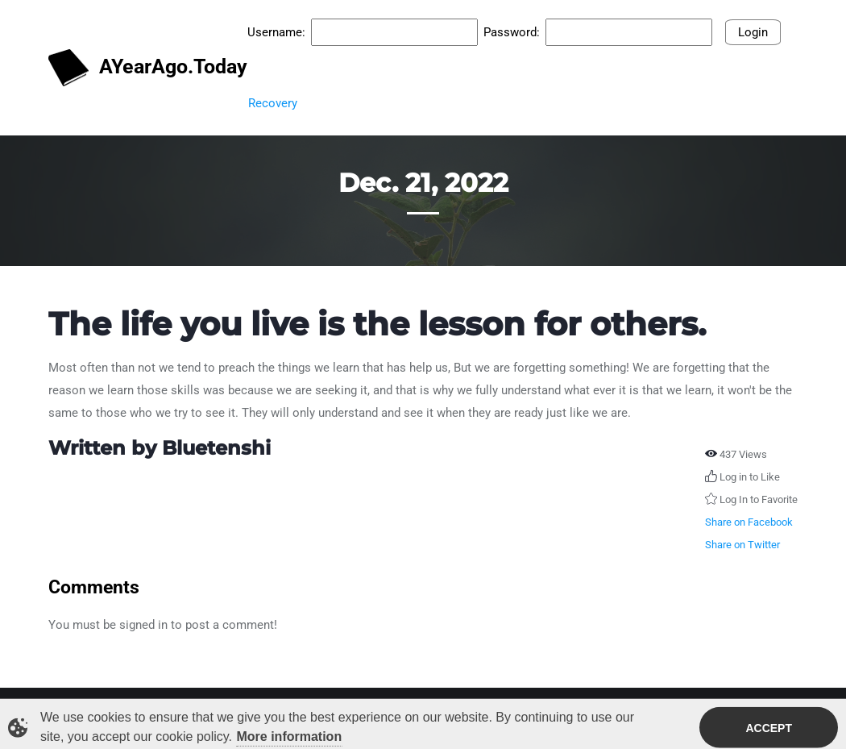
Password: (511, 32)
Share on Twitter (742, 545)
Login (753, 32)
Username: (276, 32)
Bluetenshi (216, 448)
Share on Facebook (749, 522)
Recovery (272, 103)
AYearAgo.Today (140, 68)
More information (289, 738)
